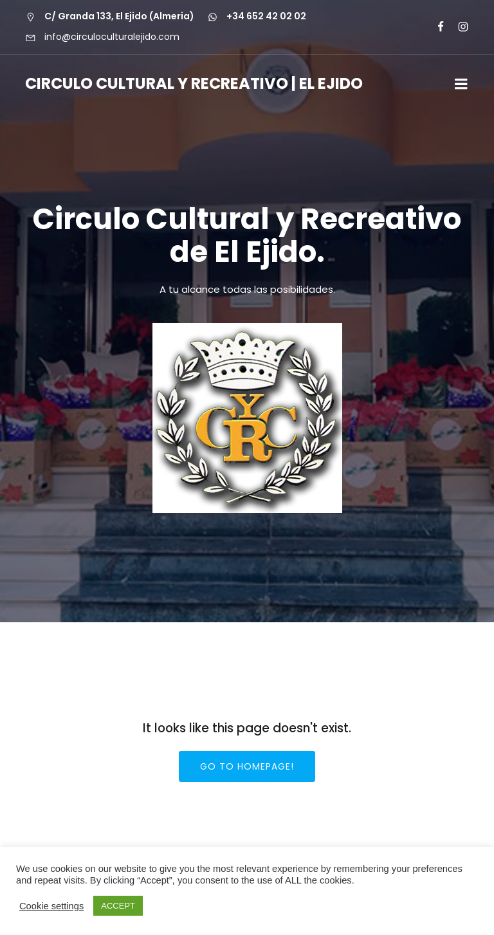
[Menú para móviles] (461, 84)
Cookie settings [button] (51, 906)
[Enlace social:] (435, 27)
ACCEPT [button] (118, 906)
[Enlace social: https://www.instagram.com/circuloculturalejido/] (457, 27)
